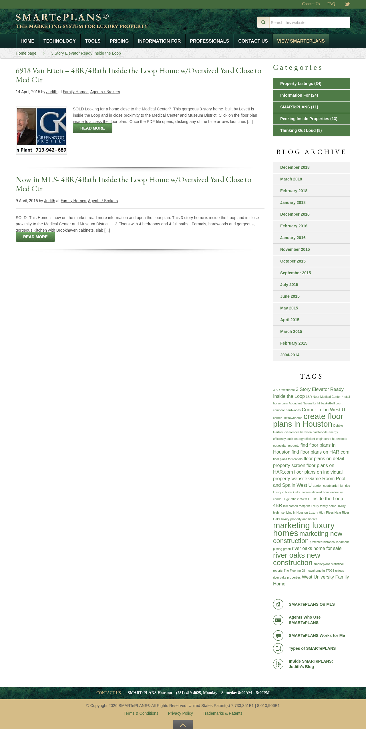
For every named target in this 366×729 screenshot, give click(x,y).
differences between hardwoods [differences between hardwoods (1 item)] (306, 432)
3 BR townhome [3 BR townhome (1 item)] (284, 390)
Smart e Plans (101, 25)
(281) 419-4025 (188, 693)
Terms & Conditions (141, 713)
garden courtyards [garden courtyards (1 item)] (325, 485)
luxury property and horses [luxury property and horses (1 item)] (299, 519)
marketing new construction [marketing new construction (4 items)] (307, 537)
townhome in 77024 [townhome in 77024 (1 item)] (320, 570)
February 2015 (293, 343)
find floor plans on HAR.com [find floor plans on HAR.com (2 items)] (320, 451)
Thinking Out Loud (298, 130)
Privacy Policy (180, 713)
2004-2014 (289, 355)
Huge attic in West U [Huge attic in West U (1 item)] (296, 499)
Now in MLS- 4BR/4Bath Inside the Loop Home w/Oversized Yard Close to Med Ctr (133, 184)
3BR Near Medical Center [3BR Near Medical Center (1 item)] (323, 396)
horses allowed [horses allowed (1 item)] (311, 492)
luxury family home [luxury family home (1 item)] (323, 506)
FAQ (331, 4)
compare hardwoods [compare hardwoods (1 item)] (287, 410)
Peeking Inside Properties (304, 118)
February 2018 (293, 190)
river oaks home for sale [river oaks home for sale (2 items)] (316, 548)
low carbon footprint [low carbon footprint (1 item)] (296, 506)
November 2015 (295, 249)
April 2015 (289, 319)
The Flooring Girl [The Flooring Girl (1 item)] (295, 570)
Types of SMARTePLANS (312, 648)
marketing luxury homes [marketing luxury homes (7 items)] (304, 529)
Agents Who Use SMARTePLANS (305, 620)
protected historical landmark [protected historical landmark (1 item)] (329, 542)
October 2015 (293, 261)
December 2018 (295, 167)
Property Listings (296, 83)
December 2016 (295, 214)
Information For (295, 95)
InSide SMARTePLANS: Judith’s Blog (311, 664)
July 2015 (289, 284)
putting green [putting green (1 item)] (282, 549)
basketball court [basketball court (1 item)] (332, 403)
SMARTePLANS (295, 107)
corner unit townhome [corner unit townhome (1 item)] (287, 418)
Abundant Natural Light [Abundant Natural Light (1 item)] (304, 403)
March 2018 (291, 179)
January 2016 (293, 237)
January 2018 (293, 202)
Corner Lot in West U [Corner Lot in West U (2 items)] (323, 409)
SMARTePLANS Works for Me (317, 635)
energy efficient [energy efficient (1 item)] (304, 438)
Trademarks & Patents (222, 713)
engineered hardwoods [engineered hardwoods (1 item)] (331, 438)
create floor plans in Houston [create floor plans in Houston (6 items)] (308, 420)
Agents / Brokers (105, 92)
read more (92, 128)
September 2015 (295, 273)
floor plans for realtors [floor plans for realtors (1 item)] (288, 459)
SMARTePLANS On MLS (312, 604)
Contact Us (311, 4)
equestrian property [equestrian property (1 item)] (286, 445)
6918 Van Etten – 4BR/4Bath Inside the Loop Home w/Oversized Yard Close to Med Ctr (138, 75)
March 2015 (291, 331)
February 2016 (293, 226)
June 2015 (290, 296)
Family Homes (75, 92)
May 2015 (289, 308)
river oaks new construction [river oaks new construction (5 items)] (296, 559)
